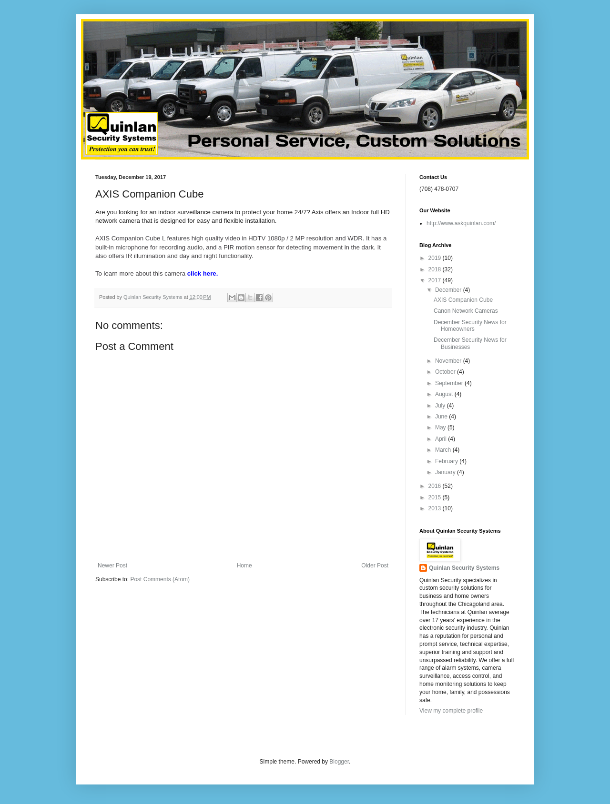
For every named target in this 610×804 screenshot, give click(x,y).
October (446, 371)
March (444, 450)
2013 (435, 508)
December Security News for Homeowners (470, 325)
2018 (435, 269)
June (442, 416)
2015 (435, 497)
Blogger (339, 761)
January (446, 472)
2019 (435, 258)
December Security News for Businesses (470, 343)
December (449, 290)
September (450, 383)
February (447, 461)
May (441, 427)
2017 (435, 280)
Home (244, 565)
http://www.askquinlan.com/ (461, 223)
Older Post (374, 565)
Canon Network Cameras (466, 311)
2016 (435, 486)
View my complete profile (451, 710)
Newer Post (112, 565)
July (441, 405)
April (441, 439)
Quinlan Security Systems (464, 568)
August (445, 394)
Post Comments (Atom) (160, 579)
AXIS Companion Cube (463, 300)
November (449, 360)
